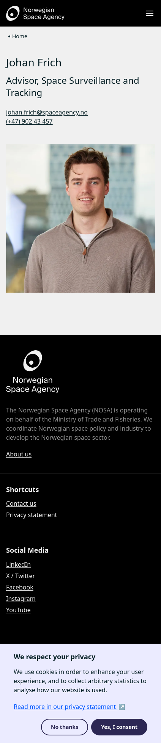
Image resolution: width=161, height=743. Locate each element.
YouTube (18, 610)
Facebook (19, 587)
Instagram (21, 598)
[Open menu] (149, 13)
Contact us (21, 503)
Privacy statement (31, 515)
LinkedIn (18, 564)
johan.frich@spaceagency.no (47, 112)
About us (19, 454)
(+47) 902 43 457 (29, 121)
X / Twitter (20, 576)
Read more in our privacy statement (65, 706)
